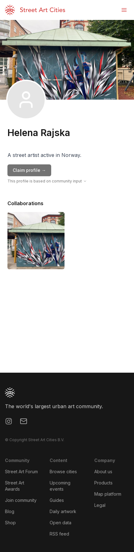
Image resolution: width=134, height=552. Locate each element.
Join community (21, 500)
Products (103, 482)
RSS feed (59, 533)
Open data (60, 522)
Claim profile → (29, 170)
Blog (9, 511)
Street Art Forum (21, 471)
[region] (67, 326)
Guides (57, 500)
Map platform (107, 494)
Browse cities (63, 471)
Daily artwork (63, 511)
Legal (99, 505)
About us (103, 471)
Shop (10, 522)
